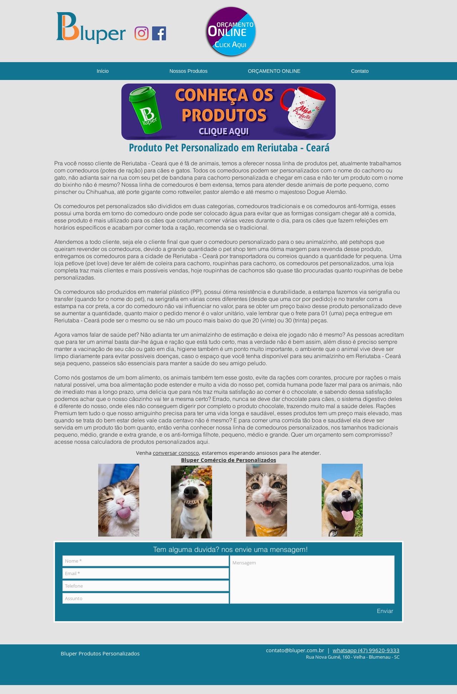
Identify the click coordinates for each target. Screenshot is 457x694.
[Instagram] (142, 33)
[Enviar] (385, 610)
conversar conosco (176, 452)
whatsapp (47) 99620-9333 (366, 650)
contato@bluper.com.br (295, 650)
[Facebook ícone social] (159, 33)
